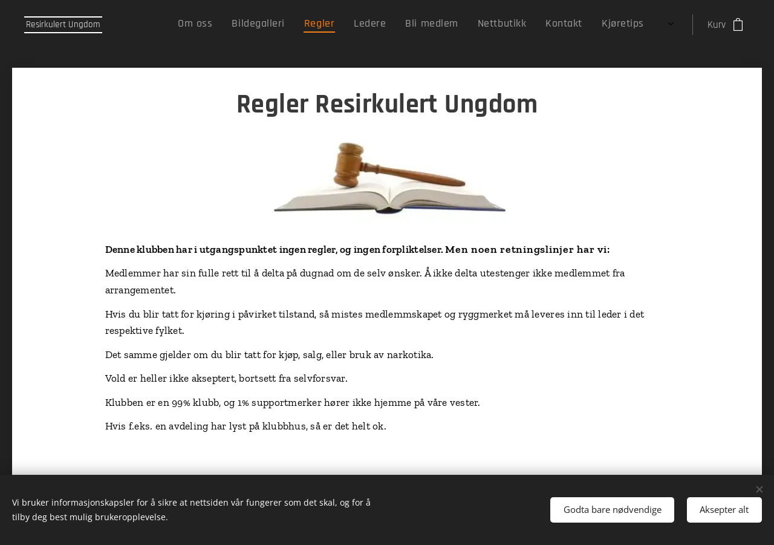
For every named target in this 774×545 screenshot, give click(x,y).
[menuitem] (506, 25)
